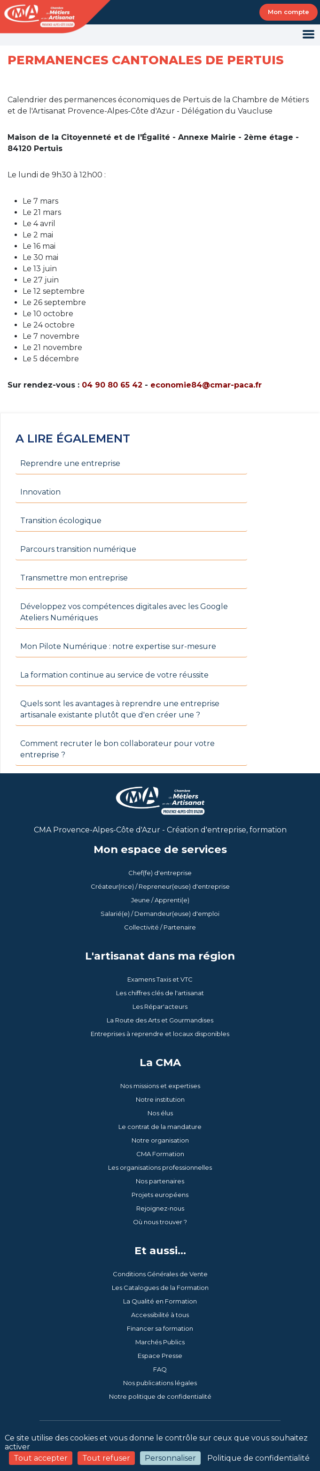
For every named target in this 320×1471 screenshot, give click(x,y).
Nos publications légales (160, 1383)
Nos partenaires (160, 1181)
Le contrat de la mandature (160, 1126)
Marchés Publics (160, 1342)
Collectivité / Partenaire (160, 927)
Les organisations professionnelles (160, 1167)
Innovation (40, 492)
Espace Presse (160, 1355)
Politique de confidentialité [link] (258, 1458)
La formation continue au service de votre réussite (114, 675)
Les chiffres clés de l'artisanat (160, 993)
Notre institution (160, 1099)
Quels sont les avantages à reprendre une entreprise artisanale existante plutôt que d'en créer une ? (119, 709)
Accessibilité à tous (160, 1315)
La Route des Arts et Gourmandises (160, 1020)
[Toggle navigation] (308, 35)
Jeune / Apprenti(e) (160, 900)
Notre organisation (160, 1140)
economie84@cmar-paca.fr (206, 385)
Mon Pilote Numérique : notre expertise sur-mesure (118, 646)
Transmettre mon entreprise (74, 577)
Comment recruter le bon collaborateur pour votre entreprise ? (117, 749)
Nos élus (160, 1113)
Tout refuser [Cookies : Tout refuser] (106, 1458)
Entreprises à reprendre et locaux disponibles (160, 1033)
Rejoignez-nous (160, 1208)
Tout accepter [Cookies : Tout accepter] (41, 1458)
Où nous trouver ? (160, 1222)
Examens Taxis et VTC (160, 979)
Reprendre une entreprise (70, 463)
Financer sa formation (160, 1328)
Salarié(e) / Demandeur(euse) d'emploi (160, 913)
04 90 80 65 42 (112, 385)
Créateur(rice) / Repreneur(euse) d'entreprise (160, 886)
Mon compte (288, 11)
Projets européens (160, 1194)
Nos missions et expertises (160, 1086)
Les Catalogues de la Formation (160, 1287)
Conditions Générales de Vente (160, 1274)
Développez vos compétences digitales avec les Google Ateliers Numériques (124, 612)
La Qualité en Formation (160, 1301)
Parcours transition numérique (78, 549)
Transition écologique (60, 520)
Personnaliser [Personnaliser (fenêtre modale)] (170, 1458)
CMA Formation (160, 1154)
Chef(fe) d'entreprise (160, 873)
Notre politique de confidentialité (160, 1396)
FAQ (160, 1369)
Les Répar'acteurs (160, 1006)
